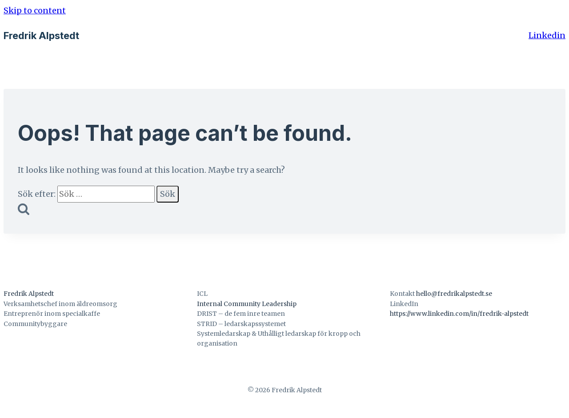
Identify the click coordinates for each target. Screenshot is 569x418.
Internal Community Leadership (247, 304)
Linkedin (547, 35)
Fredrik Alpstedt (29, 294)
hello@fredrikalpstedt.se (454, 294)
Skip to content (35, 10)
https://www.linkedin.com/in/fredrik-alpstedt (459, 314)
